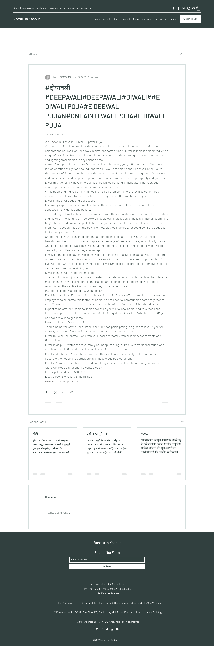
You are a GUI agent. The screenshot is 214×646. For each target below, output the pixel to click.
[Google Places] (173, 8)
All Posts (32, 54)
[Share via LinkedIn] (63, 392)
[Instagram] (188, 8)
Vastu (145, 433)
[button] (198, 8)
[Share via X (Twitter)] (55, 392)
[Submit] (107, 566)
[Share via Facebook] (46, 392)
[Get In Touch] (190, 19)
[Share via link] (71, 392)
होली (35, 433)
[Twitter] (183, 8)
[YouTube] (193, 8)
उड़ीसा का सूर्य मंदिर (97, 433)
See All (182, 421)
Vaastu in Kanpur (26, 19)
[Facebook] (178, 8)
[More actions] (167, 77)
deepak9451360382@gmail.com (29, 8)
